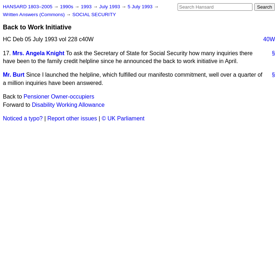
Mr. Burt (13, 75)
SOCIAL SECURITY (94, 14)
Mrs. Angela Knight (38, 53)
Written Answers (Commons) (34, 14)
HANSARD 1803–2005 (27, 6)
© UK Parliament (123, 118)
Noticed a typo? (23, 118)
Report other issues (72, 118)
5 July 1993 (140, 6)
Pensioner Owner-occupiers (59, 97)
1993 (87, 6)
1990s (67, 6)
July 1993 (110, 6)
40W (269, 39)
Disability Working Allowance (68, 105)
